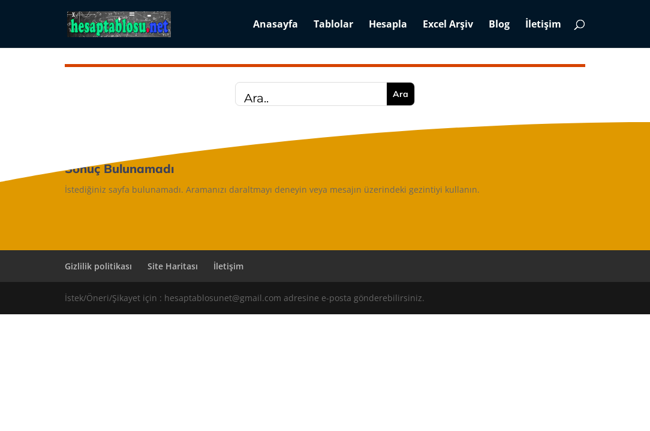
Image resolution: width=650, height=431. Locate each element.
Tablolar (333, 25)
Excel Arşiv (448, 25)
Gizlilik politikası (98, 266)
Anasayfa (275, 25)
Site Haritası (173, 266)
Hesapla (388, 25)
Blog (499, 25)
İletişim (543, 25)
